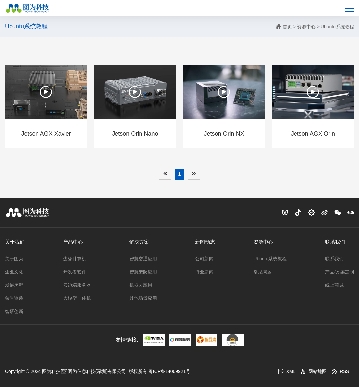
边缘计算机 (74, 258)
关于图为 (14, 258)
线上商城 (334, 285)
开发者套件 (74, 271)
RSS (340, 371)
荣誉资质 (14, 298)
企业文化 (14, 271)
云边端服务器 (77, 285)
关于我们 (15, 242)
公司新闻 (204, 258)
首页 (287, 26)
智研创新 (14, 311)
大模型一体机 (77, 298)
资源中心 (306, 26)
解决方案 (139, 242)
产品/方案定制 (339, 271)
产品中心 (73, 242)
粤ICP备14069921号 (169, 371)
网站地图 (313, 371)
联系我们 (335, 242)
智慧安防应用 (143, 271)
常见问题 (262, 271)
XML (286, 371)
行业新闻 (204, 271)
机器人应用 (140, 285)
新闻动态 (205, 242)
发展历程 (14, 285)
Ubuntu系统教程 (337, 26)
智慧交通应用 (143, 258)
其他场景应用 (143, 298)
